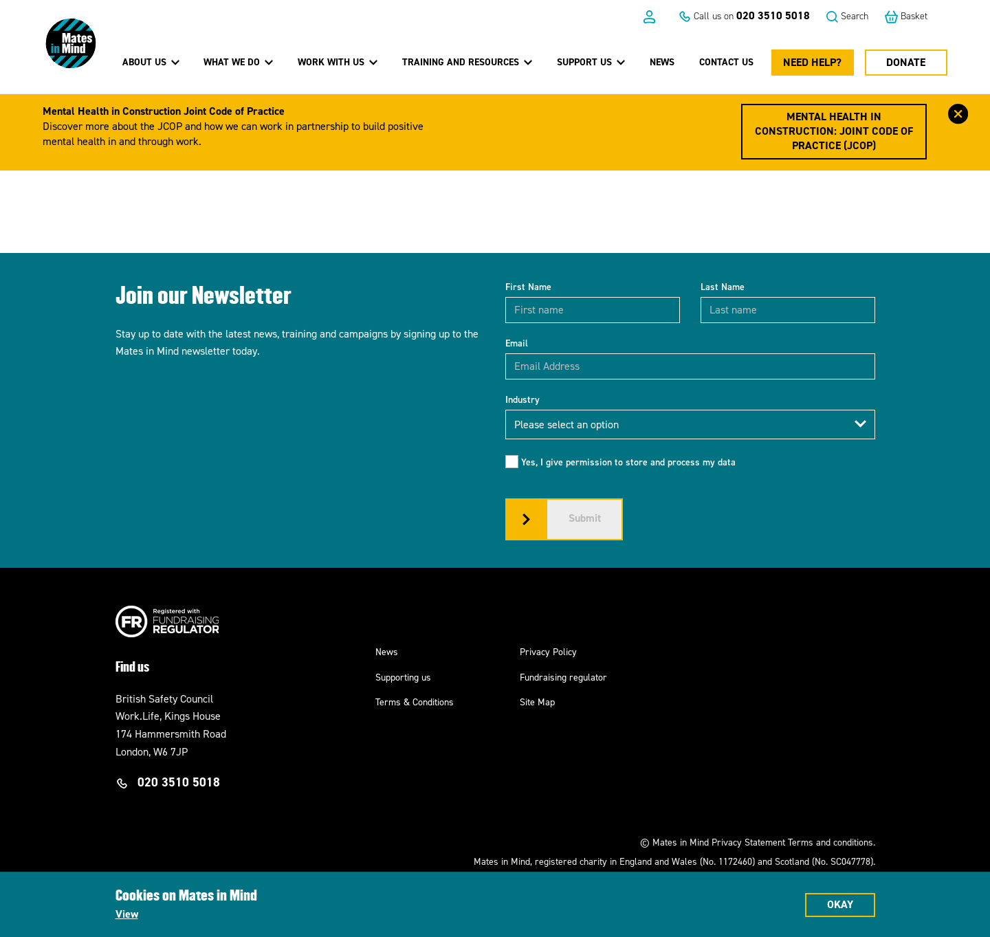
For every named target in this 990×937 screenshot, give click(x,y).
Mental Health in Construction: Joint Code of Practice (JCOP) (834, 131)
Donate (905, 62)
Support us (591, 62)
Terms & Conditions (414, 702)
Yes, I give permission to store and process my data (628, 462)
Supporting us (403, 677)
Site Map (537, 702)
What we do (238, 62)
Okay (840, 904)
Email (516, 343)
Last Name (723, 287)
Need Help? (812, 62)
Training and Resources (467, 62)
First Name (528, 287)
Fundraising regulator (563, 677)
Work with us (337, 62)
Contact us (726, 62)
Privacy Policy (548, 652)
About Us (150, 62)
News (662, 62)
